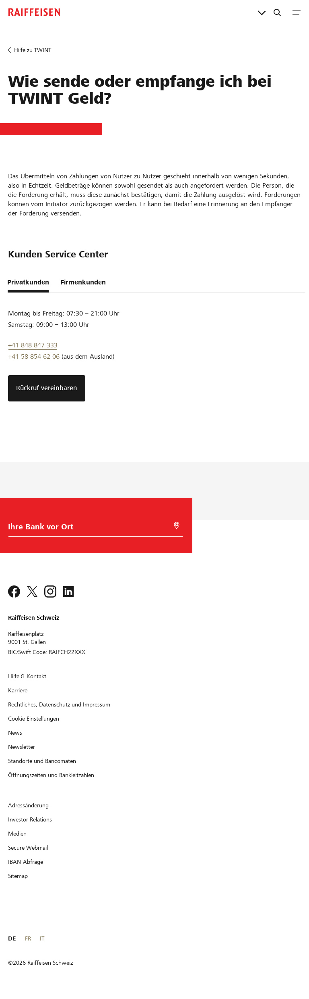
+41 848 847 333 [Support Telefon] (33, 345)
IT (42, 938)
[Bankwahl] (93, 528)
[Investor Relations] (30, 819)
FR (28, 938)
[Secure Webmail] (28, 847)
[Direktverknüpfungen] (261, 12)
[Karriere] (17, 690)
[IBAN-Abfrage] (25, 862)
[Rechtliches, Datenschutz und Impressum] (59, 704)
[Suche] (277, 12)
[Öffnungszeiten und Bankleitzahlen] (51, 775)
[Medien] (17, 833)
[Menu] (296, 12)
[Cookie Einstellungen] (33, 718)
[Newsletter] (21, 747)
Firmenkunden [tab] (83, 282)
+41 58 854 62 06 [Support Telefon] (34, 356)
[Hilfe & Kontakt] (27, 676)
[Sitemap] (18, 876)
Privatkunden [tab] (28, 282)
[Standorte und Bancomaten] (42, 761)
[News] (15, 732)
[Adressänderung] (28, 805)
